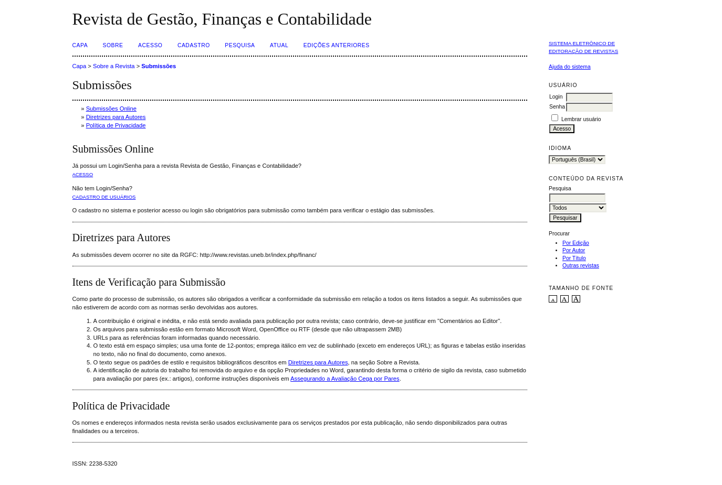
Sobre (113, 45)
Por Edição (575, 243)
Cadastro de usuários (104, 197)
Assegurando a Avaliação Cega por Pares (345, 378)
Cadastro (193, 45)
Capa (80, 45)
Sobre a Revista (114, 66)
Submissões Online (111, 108)
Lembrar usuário (581, 119)
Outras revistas (580, 265)
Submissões (158, 66)
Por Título (574, 258)
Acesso (150, 45)
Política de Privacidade (116, 125)
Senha (557, 107)
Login (555, 97)
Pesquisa (240, 45)
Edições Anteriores (337, 45)
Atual (279, 45)
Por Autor (573, 250)
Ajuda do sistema (570, 67)
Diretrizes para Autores (116, 117)
